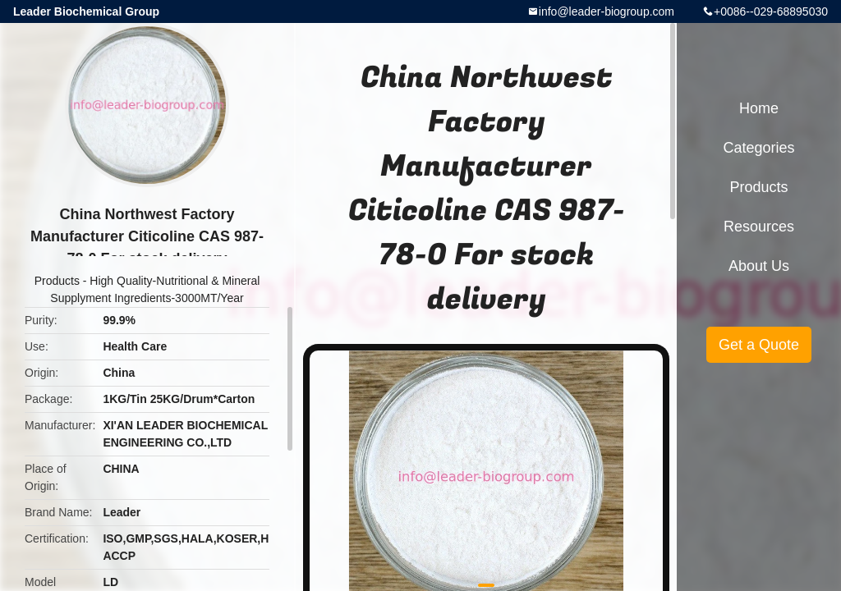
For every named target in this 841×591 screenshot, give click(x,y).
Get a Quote (759, 345)
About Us (758, 266)
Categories (758, 148)
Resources (759, 226)
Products (57, 280)
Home (759, 108)
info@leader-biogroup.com (606, 11)
